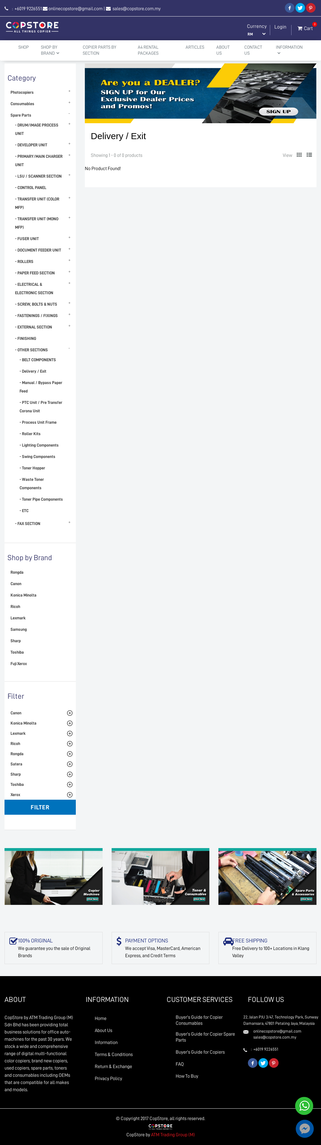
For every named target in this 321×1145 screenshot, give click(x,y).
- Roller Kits (30, 434)
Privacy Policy (108, 1078)
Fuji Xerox (19, 663)
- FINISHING (25, 338)
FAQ (180, 1064)
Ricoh (15, 606)
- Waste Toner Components (32, 483)
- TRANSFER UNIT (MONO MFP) (36, 223)
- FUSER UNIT (27, 239)
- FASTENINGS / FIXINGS (36, 315)
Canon (16, 584)
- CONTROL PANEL (30, 187)
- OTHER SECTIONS (31, 350)
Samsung (19, 629)
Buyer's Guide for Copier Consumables (199, 1020)
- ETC (24, 510)
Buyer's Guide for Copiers (200, 1052)
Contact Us (253, 50)
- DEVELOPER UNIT (31, 145)
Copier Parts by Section (99, 50)
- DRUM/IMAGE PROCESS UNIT (36, 129)
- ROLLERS (24, 261)
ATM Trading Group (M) (173, 1134)
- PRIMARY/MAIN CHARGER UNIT (39, 160)
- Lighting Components (39, 445)
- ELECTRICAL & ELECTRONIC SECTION (34, 288)
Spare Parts (21, 115)
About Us (223, 50)
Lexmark (18, 618)
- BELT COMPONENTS (38, 360)
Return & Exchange (113, 1066)
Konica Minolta (23, 595)
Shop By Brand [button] (50, 50)
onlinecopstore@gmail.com (75, 8)
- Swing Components (37, 456)
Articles (195, 47)
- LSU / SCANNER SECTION (38, 176)
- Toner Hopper (32, 468)
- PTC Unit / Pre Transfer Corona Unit (41, 406)
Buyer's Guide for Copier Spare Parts (205, 1037)
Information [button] (289, 50)
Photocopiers (22, 92)
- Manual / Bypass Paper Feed (41, 386)
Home (100, 1018)
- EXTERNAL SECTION (33, 327)
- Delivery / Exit (33, 371)
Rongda (17, 572)
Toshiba (17, 652)
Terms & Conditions (114, 1054)
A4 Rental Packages (148, 50)
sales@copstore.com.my (136, 8)
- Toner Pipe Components (41, 499)
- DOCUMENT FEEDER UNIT (38, 250)
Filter (40, 807)
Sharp (16, 641)
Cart (305, 27)
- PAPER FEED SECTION (35, 273)
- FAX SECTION (27, 523)
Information (106, 1042)
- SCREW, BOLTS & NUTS (36, 304)
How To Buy (187, 1076)
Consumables (22, 104)
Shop (23, 47)
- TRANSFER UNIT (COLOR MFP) (37, 203)
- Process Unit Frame (38, 422)
